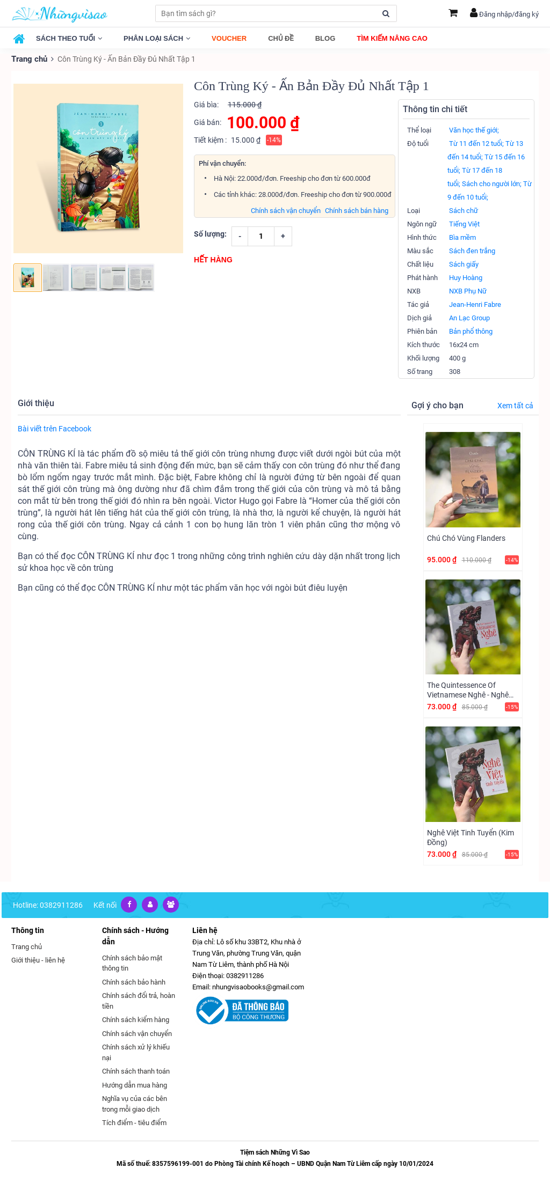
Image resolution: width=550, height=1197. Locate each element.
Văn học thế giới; (474, 130)
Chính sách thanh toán (136, 1071)
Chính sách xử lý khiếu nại (136, 1051)
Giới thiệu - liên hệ (38, 960)
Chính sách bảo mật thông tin (132, 962)
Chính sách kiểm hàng (135, 1019)
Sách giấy (464, 264)
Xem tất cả (515, 405)
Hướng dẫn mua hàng (134, 1085)
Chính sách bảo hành (133, 982)
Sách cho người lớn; (492, 183)
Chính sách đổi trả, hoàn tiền (138, 1000)
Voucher (229, 38)
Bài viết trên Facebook (54, 428)
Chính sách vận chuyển (286, 210)
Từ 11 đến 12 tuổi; (476, 143)
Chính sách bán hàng (356, 210)
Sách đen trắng (472, 250)
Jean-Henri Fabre (475, 304)
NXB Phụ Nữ (468, 291)
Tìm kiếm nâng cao (392, 38)
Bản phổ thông (471, 331)
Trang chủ (28, 59)
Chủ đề (281, 38)
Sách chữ (463, 210)
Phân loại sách (157, 38)
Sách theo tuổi (69, 38)
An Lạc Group (469, 317)
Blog (325, 38)
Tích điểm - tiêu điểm (134, 1122)
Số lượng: (210, 233)
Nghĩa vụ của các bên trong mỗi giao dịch (134, 1103)
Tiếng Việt (464, 223)
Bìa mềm (462, 237)
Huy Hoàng (465, 277)
